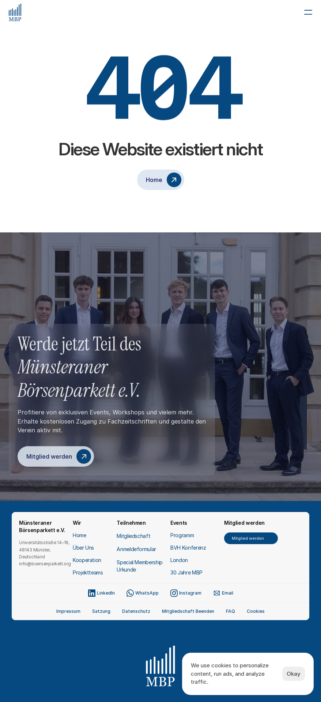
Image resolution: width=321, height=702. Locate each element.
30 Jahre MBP (186, 572)
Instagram (190, 593)
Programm (182, 535)
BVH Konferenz (188, 547)
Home (79, 535)
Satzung (101, 611)
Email (227, 593)
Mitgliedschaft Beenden (188, 611)
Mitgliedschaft (133, 536)
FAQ (230, 611)
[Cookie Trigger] (256, 611)
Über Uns (83, 547)
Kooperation (87, 560)
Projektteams (88, 572)
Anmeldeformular (136, 549)
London (179, 560)
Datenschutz (136, 611)
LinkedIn (106, 593)
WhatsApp (147, 593)
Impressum (68, 611)
